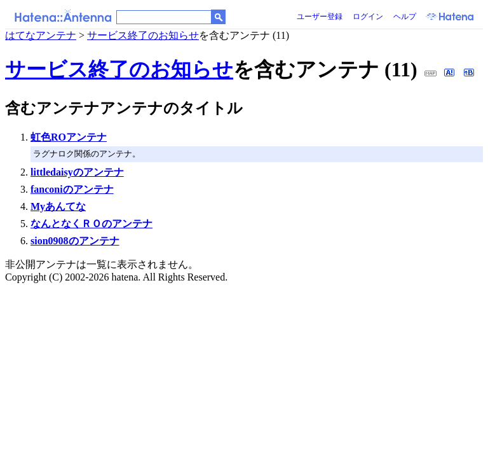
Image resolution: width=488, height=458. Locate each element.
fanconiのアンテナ (72, 189)
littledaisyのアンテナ (77, 172)
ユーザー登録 (319, 16)
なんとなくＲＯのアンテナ (91, 223)
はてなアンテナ (40, 35)
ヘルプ (404, 16)
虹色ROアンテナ (68, 137)
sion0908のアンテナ (74, 240)
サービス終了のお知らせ (143, 35)
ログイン (368, 16)
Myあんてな (58, 206)
